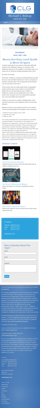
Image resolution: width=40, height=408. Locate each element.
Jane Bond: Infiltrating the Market (14, 184)
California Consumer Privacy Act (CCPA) (25, 317)
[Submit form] (6, 276)
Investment (4, 386)
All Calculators (5, 403)
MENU (5, 22)
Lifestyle (3, 397)
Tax (2, 393)
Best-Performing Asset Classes (13, 206)
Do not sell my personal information (18, 321)
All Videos (4, 401)
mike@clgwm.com (9, 233)
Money (3, 395)
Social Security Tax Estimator (13, 162)
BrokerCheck (5, 289)
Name (6, 251)
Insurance (4, 391)
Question (7, 263)
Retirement (4, 384)
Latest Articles (5, 399)
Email (6, 257)
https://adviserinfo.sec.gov (9, 335)
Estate (3, 388)
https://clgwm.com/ (11, 330)
